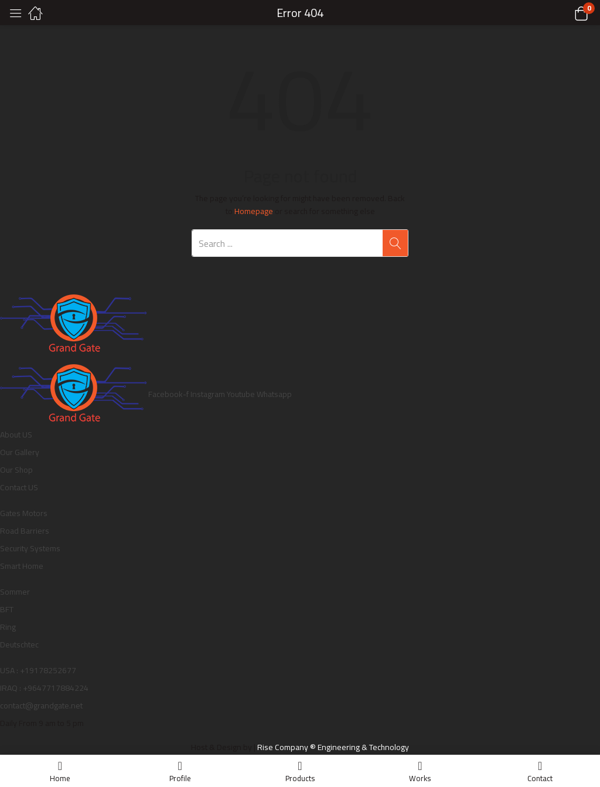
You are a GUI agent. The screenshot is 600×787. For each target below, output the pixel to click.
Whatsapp (274, 394)
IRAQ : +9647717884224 (44, 688)
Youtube (242, 394)
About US (16, 434)
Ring (8, 627)
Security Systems (30, 548)
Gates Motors (23, 513)
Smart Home (21, 566)
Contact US (19, 487)
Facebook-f (169, 394)
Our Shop (16, 469)
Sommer (15, 591)
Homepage (253, 211)
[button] (566, 13)
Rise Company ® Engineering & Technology (333, 747)
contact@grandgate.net (41, 705)
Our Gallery (19, 452)
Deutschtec (19, 644)
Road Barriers (24, 530)
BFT (6, 609)
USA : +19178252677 (38, 670)
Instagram (208, 394)
